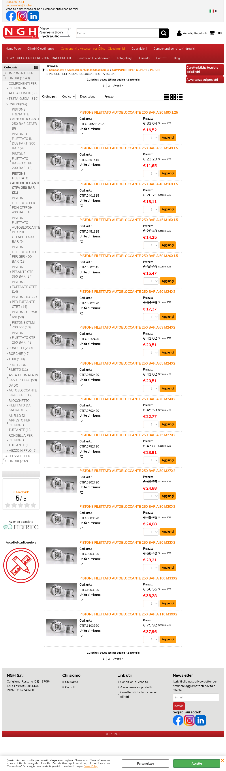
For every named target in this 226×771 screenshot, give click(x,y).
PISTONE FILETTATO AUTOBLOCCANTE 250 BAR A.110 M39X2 (128, 617)
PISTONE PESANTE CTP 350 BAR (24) (22, 274)
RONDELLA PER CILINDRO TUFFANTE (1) (21, 443)
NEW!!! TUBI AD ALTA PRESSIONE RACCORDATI (38, 60)
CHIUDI (222, 760)
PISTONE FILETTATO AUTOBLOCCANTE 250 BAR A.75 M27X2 (127, 438)
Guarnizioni (139, 49)
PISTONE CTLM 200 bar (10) (23, 327)
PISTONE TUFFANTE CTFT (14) (24, 290)
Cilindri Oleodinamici (40, 49)
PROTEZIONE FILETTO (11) (18, 370)
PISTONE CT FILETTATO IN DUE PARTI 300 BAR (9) (23, 144)
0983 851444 (15, 2)
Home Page (13, 49)
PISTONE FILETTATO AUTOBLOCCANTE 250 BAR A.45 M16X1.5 (128, 223)
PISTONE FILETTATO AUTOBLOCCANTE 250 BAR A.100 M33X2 (128, 581)
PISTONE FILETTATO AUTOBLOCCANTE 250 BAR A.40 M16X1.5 (128, 187)
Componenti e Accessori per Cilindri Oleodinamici (93, 49)
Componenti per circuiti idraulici (174, 49)
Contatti (161, 60)
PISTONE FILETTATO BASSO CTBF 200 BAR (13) (22, 164)
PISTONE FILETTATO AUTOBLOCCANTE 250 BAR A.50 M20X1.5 (128, 259)
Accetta (197, 763)
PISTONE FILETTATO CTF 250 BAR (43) (23, 340)
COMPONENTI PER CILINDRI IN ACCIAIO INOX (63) (23, 91)
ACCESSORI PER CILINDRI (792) (17, 461)
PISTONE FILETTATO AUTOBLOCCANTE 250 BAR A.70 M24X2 (127, 402)
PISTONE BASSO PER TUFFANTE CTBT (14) (24, 305)
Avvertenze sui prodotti (136, 690)
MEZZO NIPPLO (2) (23, 453)
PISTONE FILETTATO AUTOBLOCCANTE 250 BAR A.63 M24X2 (127, 330)
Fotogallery (124, 60)
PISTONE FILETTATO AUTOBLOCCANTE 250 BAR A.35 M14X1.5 (128, 151)
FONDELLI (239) (21, 351)
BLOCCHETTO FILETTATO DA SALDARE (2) (20, 408)
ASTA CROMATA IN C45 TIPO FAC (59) (23, 380)
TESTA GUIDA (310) (24, 102)
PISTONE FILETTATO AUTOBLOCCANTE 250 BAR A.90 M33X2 (127, 545)
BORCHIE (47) (19, 357)
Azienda (144, 60)
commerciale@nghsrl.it (21, 5)
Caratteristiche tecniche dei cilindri (138, 698)
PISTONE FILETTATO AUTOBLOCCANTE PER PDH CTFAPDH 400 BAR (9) (26, 232)
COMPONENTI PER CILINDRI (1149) (19, 78)
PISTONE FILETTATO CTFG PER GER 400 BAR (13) (24, 257)
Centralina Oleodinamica (93, 60)
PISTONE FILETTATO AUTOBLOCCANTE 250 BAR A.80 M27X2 (127, 474)
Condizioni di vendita (134, 685)
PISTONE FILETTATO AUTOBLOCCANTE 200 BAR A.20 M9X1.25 (128, 115)
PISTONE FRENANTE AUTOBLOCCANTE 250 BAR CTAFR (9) (26, 121)
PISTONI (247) (18, 107)
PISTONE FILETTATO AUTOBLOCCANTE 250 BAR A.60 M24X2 (127, 295)
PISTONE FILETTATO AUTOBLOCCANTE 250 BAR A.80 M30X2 (127, 510)
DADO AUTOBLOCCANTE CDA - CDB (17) (23, 393)
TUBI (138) (17, 362)
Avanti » (118, 88)
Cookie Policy (91, 766)
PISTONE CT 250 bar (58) (24, 317)
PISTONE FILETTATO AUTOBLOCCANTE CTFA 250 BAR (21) (26, 186)
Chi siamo (71, 685)
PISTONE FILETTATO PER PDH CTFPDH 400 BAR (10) (23, 208)
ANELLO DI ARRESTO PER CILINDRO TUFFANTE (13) (20, 426)
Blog (177, 60)
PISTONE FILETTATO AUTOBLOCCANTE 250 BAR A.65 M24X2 (127, 366)
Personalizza (145, 763)
